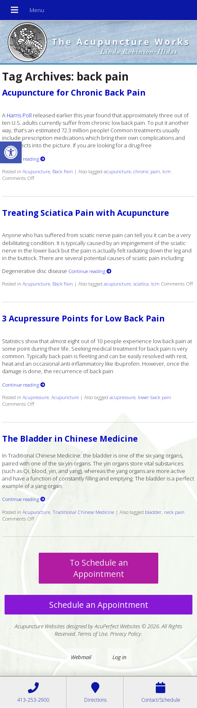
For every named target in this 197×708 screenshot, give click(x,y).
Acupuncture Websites (40, 626)
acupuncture (117, 171)
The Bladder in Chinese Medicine (70, 438)
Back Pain (62, 171)
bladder (153, 511)
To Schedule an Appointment (99, 568)
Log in (119, 657)
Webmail (81, 657)
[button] (11, 152)
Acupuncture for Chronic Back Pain (73, 92)
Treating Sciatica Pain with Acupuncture (85, 212)
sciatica (141, 283)
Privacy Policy (125, 633)
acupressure (122, 397)
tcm (166, 171)
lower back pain (154, 397)
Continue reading (23, 158)
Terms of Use (92, 633)
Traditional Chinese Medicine (83, 511)
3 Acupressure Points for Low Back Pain (83, 318)
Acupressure (35, 397)
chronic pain (146, 171)
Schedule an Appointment (98, 604)
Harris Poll (19, 115)
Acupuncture (36, 171)
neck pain (174, 511)
